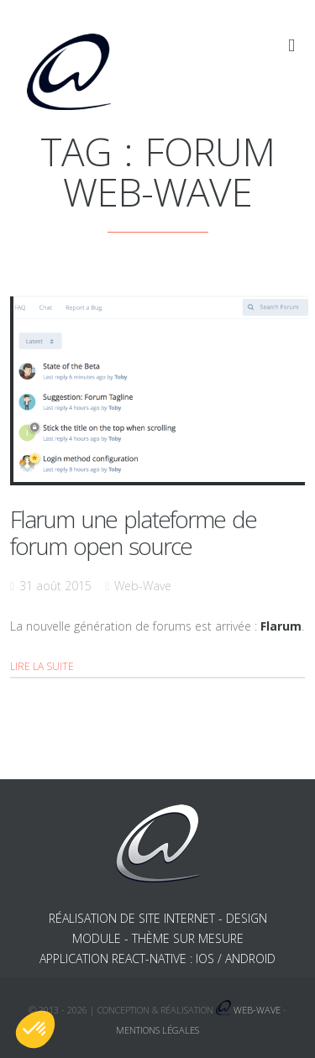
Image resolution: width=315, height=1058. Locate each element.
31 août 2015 (55, 586)
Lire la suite (42, 666)
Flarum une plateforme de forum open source (133, 532)
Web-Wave (142, 586)
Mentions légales (157, 1030)
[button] (35, 1029)
